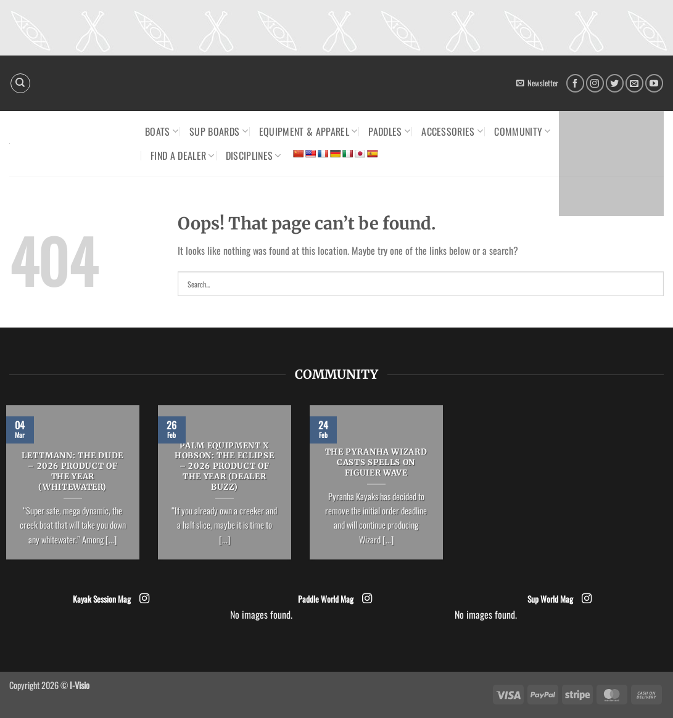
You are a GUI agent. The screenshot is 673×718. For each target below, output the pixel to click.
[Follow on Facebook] (575, 83)
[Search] (20, 83)
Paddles (389, 131)
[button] (537, 83)
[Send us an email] (634, 83)
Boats (161, 131)
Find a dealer (183, 155)
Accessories (452, 131)
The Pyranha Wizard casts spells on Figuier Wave (376, 462)
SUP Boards (218, 131)
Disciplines (253, 155)
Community (522, 131)
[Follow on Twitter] (615, 83)
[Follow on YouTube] (654, 83)
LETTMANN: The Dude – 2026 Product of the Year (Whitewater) (72, 471)
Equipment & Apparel (308, 131)
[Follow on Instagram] (595, 83)
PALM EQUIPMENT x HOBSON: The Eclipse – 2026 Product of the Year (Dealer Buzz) (224, 466)
